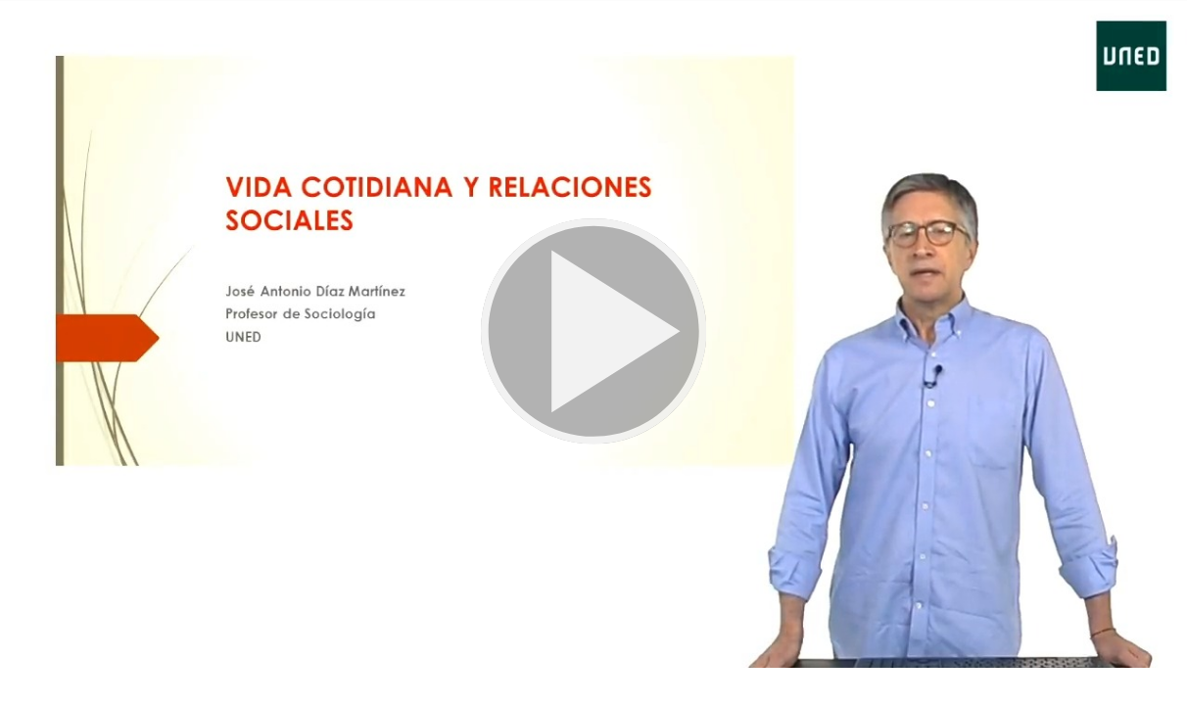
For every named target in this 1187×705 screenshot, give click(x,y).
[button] (593, 334)
